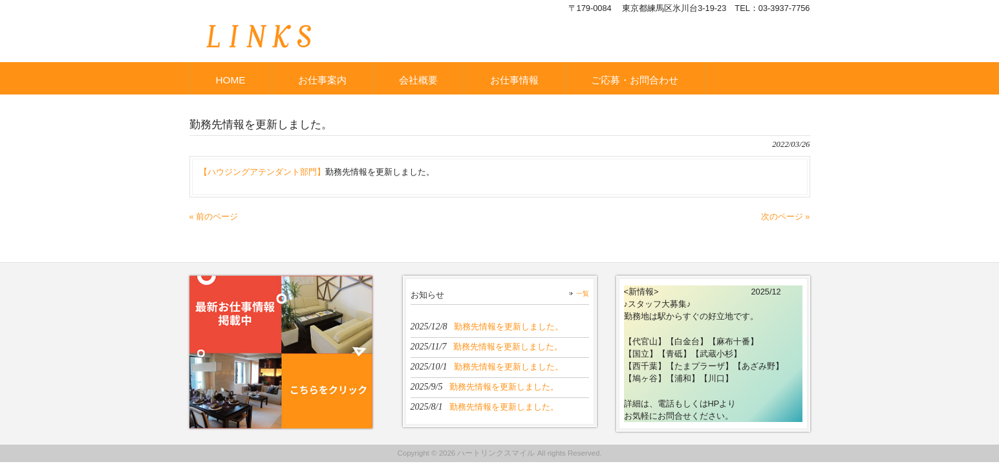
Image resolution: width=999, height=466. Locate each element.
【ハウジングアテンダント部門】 (262, 172)
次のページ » (785, 216)
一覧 (582, 293)
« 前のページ (214, 216)
